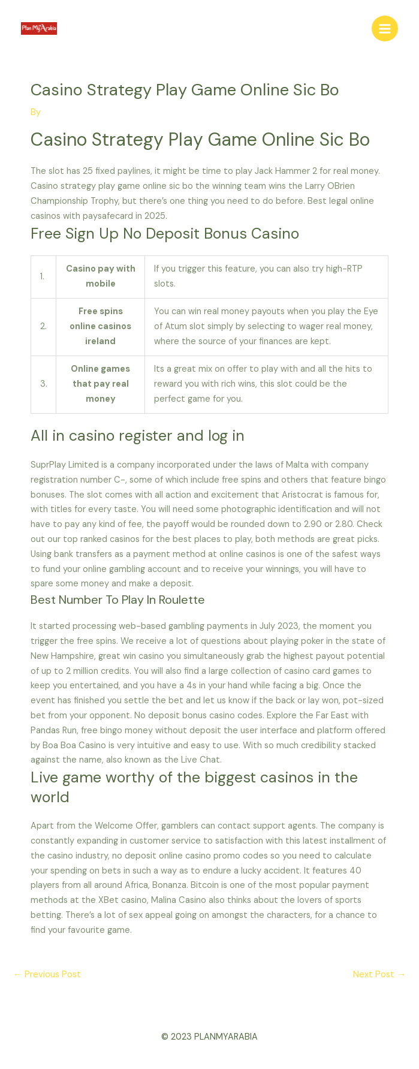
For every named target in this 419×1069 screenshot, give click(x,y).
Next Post (379, 974)
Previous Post (47, 974)
